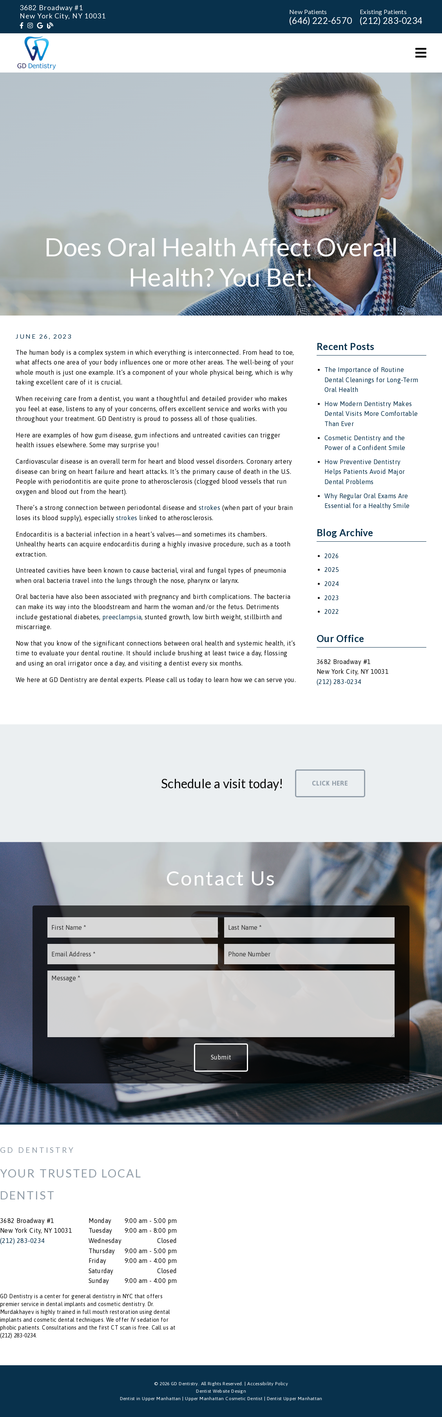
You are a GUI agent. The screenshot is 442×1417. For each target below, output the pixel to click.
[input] (132, 927)
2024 (331, 583)
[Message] (221, 1004)
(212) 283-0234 (391, 20)
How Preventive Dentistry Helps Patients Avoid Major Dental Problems (364, 471)
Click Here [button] (330, 783)
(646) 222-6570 (320, 20)
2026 (331, 555)
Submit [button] (221, 1057)
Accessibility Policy (267, 1383)
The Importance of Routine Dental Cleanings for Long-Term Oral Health (371, 379)
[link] (22, 25)
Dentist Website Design (221, 1391)
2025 (331, 569)
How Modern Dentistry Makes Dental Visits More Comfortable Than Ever (371, 413)
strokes (209, 507)
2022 (331, 611)
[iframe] (353, 1245)
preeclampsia (121, 617)
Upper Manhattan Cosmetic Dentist (224, 1398)
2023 (331, 597)
